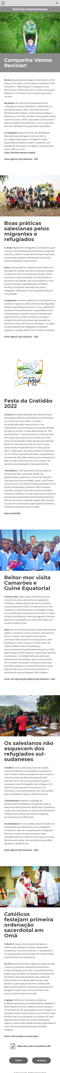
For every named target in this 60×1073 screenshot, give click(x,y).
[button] (57, 3)
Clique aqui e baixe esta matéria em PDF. (34, 1046)
